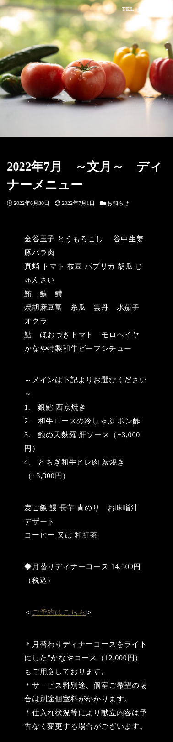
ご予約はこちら (59, 612)
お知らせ (118, 203)
